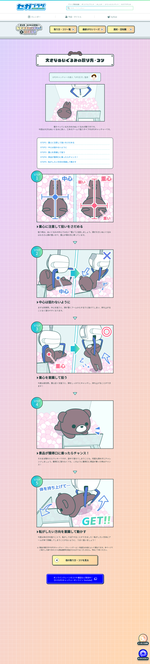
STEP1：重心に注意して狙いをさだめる (57, 142)
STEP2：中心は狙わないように (53, 147)
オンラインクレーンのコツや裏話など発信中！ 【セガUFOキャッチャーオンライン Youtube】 (73, 579)
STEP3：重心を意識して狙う (52, 152)
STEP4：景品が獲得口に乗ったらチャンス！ (59, 157)
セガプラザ (31, 6)
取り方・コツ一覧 (64, 29)
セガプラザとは (126, 4)
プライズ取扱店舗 (73, 4)
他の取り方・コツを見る (72, 560)
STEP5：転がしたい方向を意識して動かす (58, 161)
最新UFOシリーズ (92, 29)
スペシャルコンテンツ (112, 4)
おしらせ (99, 4)
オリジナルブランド (88, 4)
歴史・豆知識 (123, 29)
